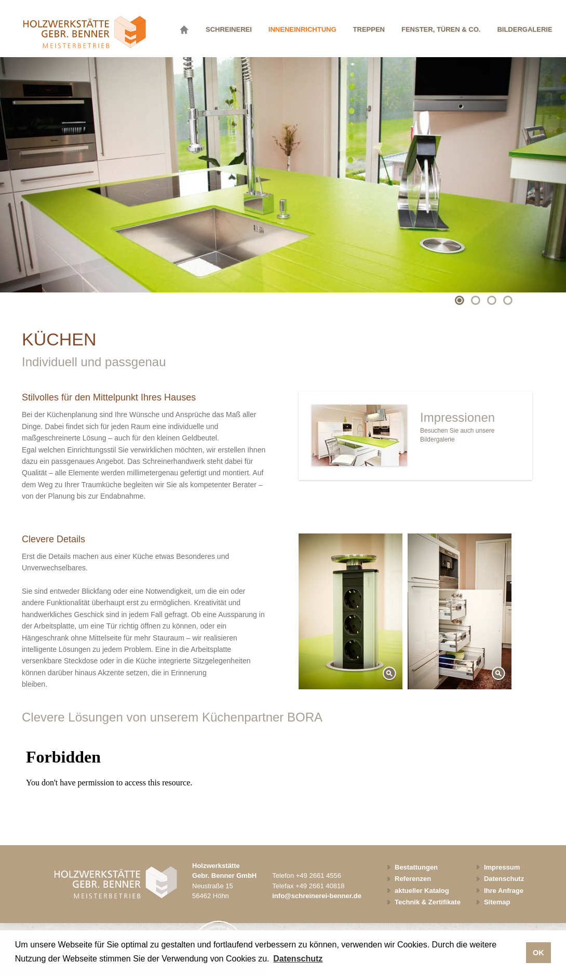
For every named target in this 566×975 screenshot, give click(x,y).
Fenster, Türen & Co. (440, 29)
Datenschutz (504, 879)
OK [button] (538, 953)
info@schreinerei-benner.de (316, 896)
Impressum (502, 867)
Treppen (369, 29)
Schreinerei (229, 29)
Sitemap (497, 902)
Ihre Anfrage (503, 890)
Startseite (187, 27)
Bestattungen (416, 867)
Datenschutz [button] (297, 958)
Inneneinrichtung (302, 29)
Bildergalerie (524, 29)
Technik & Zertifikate (428, 902)
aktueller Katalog (422, 890)
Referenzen (413, 879)
